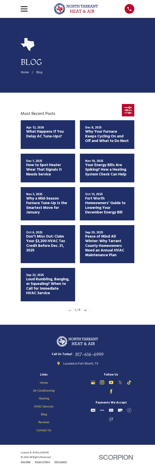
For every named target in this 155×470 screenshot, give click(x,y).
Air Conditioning (44, 390)
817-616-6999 (89, 354)
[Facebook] (111, 391)
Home (44, 382)
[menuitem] (26, 462)
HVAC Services (43, 406)
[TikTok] (129, 382)
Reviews (43, 422)
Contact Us (43, 430)
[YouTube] (111, 382)
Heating (44, 398)
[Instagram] (102, 382)
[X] (120, 382)
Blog (44, 414)
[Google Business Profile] (93, 382)
